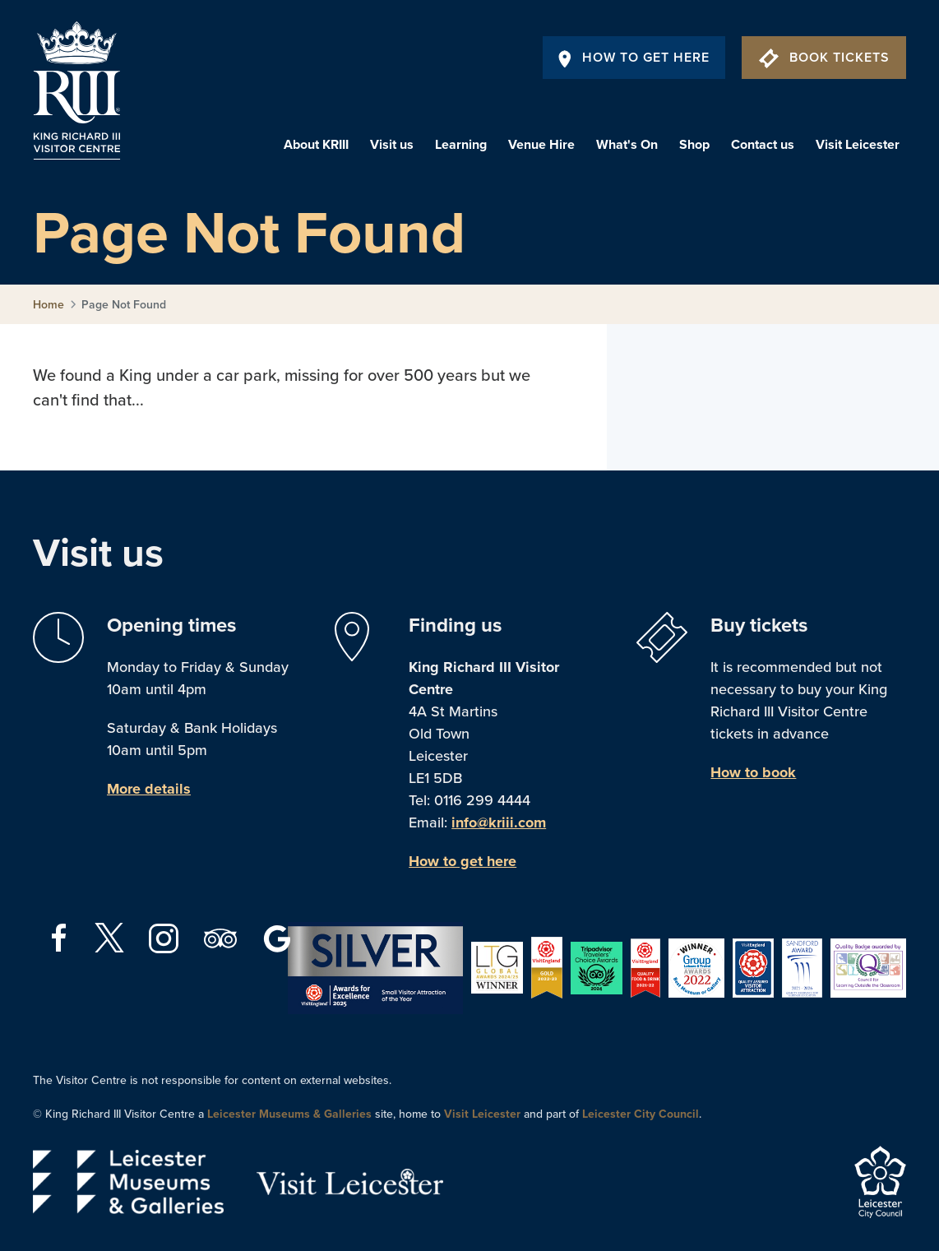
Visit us (392, 145)
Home (48, 305)
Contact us (762, 145)
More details (149, 789)
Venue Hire (541, 145)
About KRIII (316, 145)
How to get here (462, 861)
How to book (753, 772)
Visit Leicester (858, 145)
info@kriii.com (498, 822)
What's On (627, 145)
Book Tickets (824, 57)
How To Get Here (634, 57)
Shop (694, 145)
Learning (461, 145)
